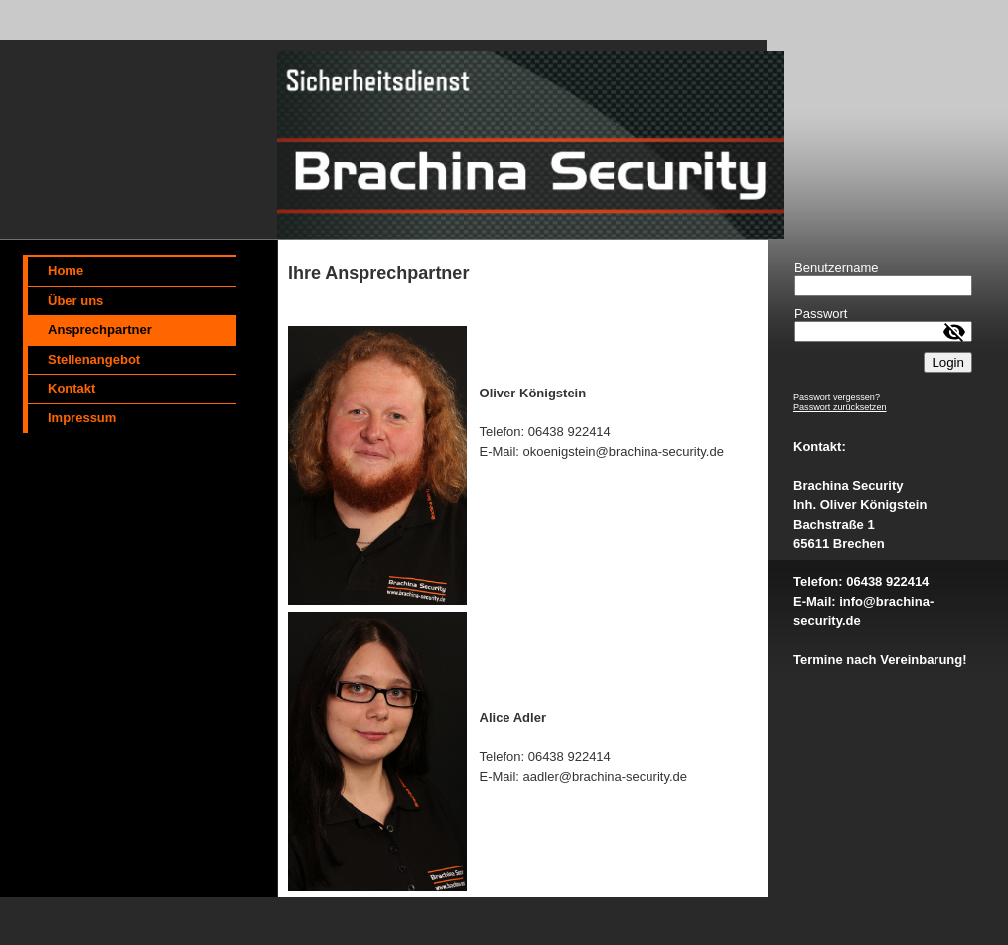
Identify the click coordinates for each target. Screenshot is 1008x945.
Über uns (75, 300)
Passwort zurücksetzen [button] (840, 407)
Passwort (820, 313)
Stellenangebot (94, 359)
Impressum (82, 417)
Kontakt (71, 388)
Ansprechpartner (100, 329)
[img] (397, 120)
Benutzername (836, 267)
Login (948, 362)
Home (65, 270)
